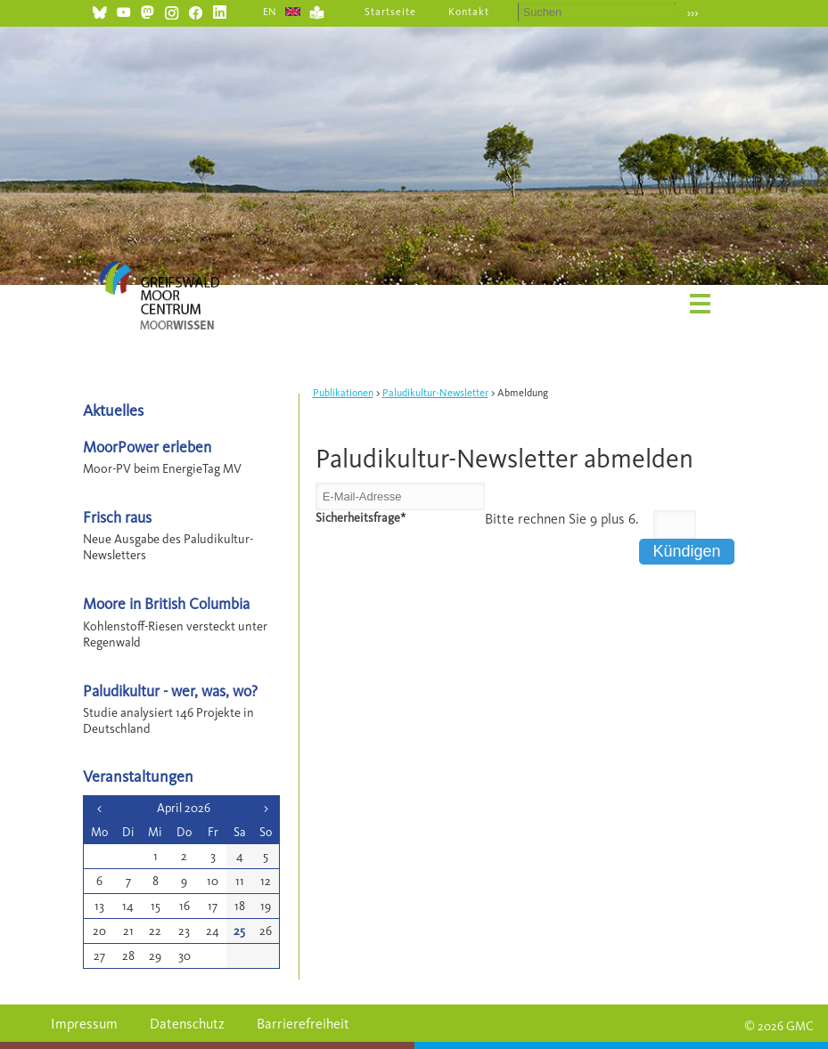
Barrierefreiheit (303, 1023)
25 (239, 931)
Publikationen (343, 392)
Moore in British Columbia (166, 603)
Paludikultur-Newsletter (435, 392)
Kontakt (468, 11)
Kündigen (686, 551)
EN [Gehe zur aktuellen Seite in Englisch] (270, 11)
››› (693, 13)
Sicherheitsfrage (361, 517)
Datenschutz (187, 1023)
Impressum (84, 1023)
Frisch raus (117, 517)
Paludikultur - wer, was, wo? (170, 690)
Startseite (390, 11)
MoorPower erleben (147, 446)
